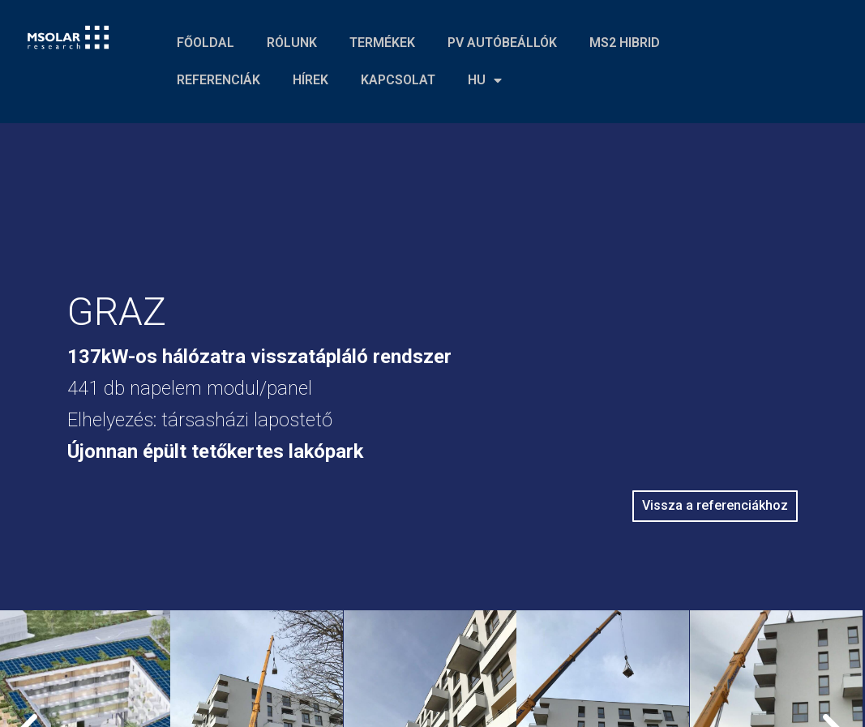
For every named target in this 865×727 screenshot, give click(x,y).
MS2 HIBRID (624, 42)
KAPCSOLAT (398, 80)
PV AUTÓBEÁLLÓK (502, 42)
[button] (714, 506)
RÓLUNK (292, 42)
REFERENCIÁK (218, 80)
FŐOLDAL (205, 42)
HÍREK (310, 80)
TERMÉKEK (382, 42)
